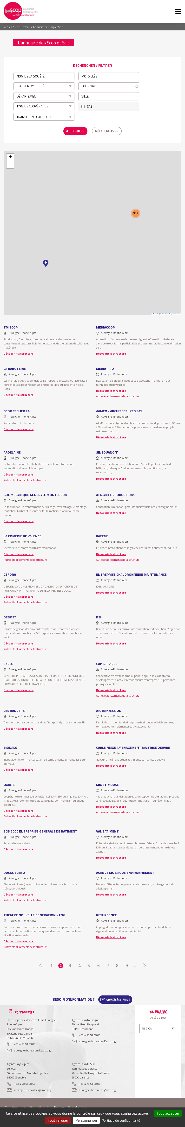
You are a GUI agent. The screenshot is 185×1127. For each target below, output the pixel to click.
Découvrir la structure (18, 353)
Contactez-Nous (118, 999)
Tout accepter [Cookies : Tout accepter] (167, 1113)
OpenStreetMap (167, 314)
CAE (89, 106)
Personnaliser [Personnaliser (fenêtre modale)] (86, 1120)
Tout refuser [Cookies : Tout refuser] (57, 1120)
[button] (45, 263)
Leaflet (156, 314)
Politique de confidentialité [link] (121, 1120)
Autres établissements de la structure (117, 396)
